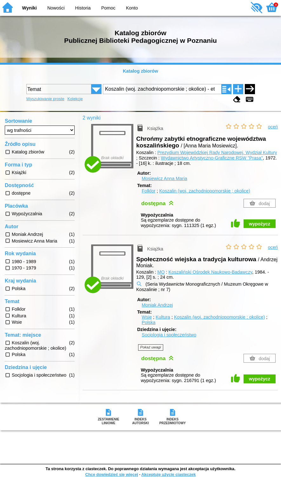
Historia (83, 7)
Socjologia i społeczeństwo (169, 334)
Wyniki (29, 7)
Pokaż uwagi (150, 347)
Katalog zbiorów (140, 71)
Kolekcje (75, 98)
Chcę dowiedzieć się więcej (111, 474)
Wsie (147, 317)
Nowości (55, 7)
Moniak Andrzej (157, 305)
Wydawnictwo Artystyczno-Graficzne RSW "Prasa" (212, 157)
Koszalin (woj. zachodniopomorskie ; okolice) (204, 190)
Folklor (148, 190)
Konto (132, 7)
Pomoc (108, 7)
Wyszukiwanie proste (45, 98)
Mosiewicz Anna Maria (164, 178)
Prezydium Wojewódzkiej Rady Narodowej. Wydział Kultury (217, 152)
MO (160, 272)
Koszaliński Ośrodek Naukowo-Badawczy (210, 272)
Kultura (163, 317)
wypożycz (259, 223)
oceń (273, 126)
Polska (148, 322)
